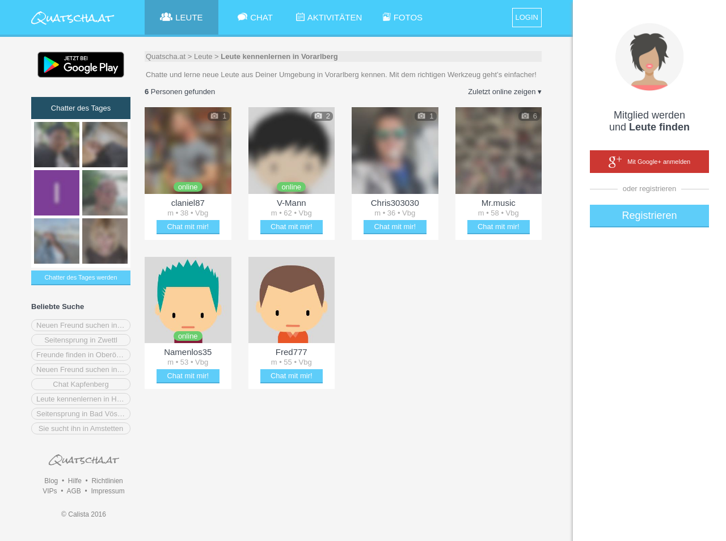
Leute (203, 56)
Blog (51, 481)
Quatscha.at (165, 56)
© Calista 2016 (83, 514)
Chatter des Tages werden (80, 277)
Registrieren (649, 215)
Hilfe (75, 481)
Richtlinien (107, 481)
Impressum (107, 491)
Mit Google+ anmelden (649, 162)
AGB (73, 491)
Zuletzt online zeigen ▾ (505, 91)
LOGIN (527, 17)
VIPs (50, 491)
